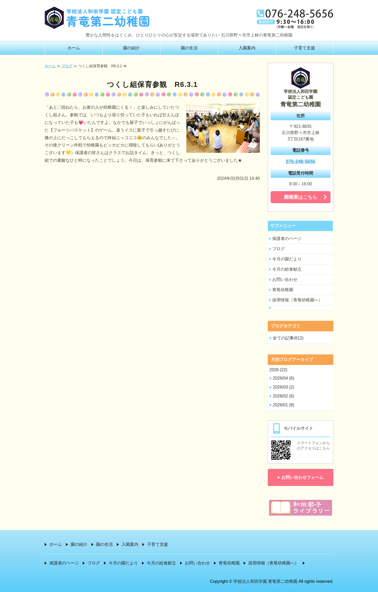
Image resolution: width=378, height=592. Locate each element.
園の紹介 (131, 48)
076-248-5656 (300, 161)
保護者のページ (287, 238)
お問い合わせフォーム (302, 477)
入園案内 (247, 48)
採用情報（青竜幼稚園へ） (297, 300)
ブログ (66, 66)
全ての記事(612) (288, 338)
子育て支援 (304, 48)
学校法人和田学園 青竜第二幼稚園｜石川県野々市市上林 (97, 18)
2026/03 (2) (283, 387)
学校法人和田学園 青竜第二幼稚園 (265, 581)
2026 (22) (278, 370)
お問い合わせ (284, 279)
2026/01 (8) (283, 405)
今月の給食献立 (287, 269)
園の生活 (189, 48)
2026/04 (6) (283, 378)
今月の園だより (287, 259)
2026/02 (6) (283, 396)
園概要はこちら (300, 197)
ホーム (73, 48)
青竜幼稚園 (282, 289)
